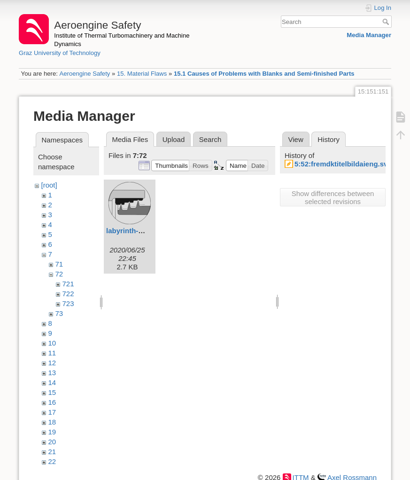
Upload (173, 139)
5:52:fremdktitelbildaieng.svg (343, 164)
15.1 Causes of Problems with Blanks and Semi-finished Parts (264, 73)
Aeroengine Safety (84, 73)
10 (52, 343)
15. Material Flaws (142, 73)
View (295, 139)
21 (52, 452)
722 (68, 294)
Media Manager (369, 35)
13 (52, 373)
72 (59, 274)
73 (59, 313)
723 (68, 303)
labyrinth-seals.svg (138, 231)
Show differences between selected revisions (333, 197)
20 (52, 442)
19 (52, 432)
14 (52, 382)
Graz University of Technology (60, 52)
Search (386, 21)
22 (52, 461)
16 (52, 402)
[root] (49, 185)
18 (52, 422)
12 (52, 363)
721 (68, 284)
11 (52, 353)
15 (52, 392)
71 (59, 264)
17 (52, 412)
